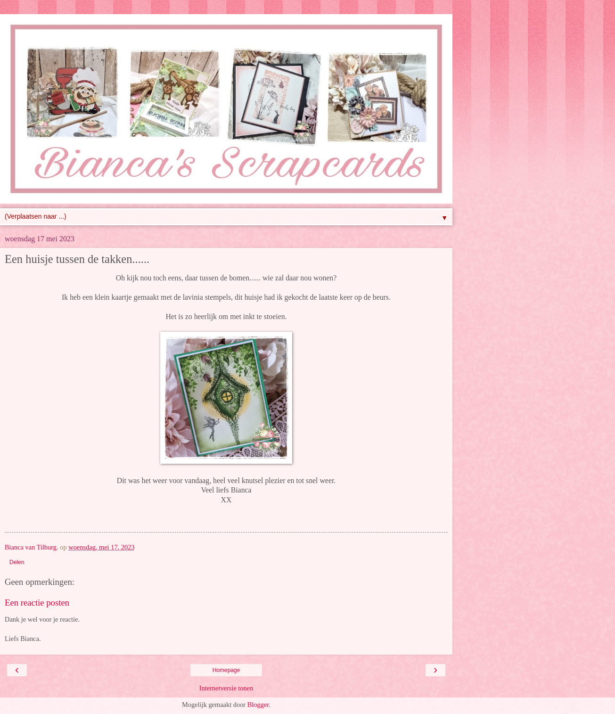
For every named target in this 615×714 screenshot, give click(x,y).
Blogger (258, 704)
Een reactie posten (37, 602)
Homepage (226, 670)
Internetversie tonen (226, 688)
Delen (16, 562)
